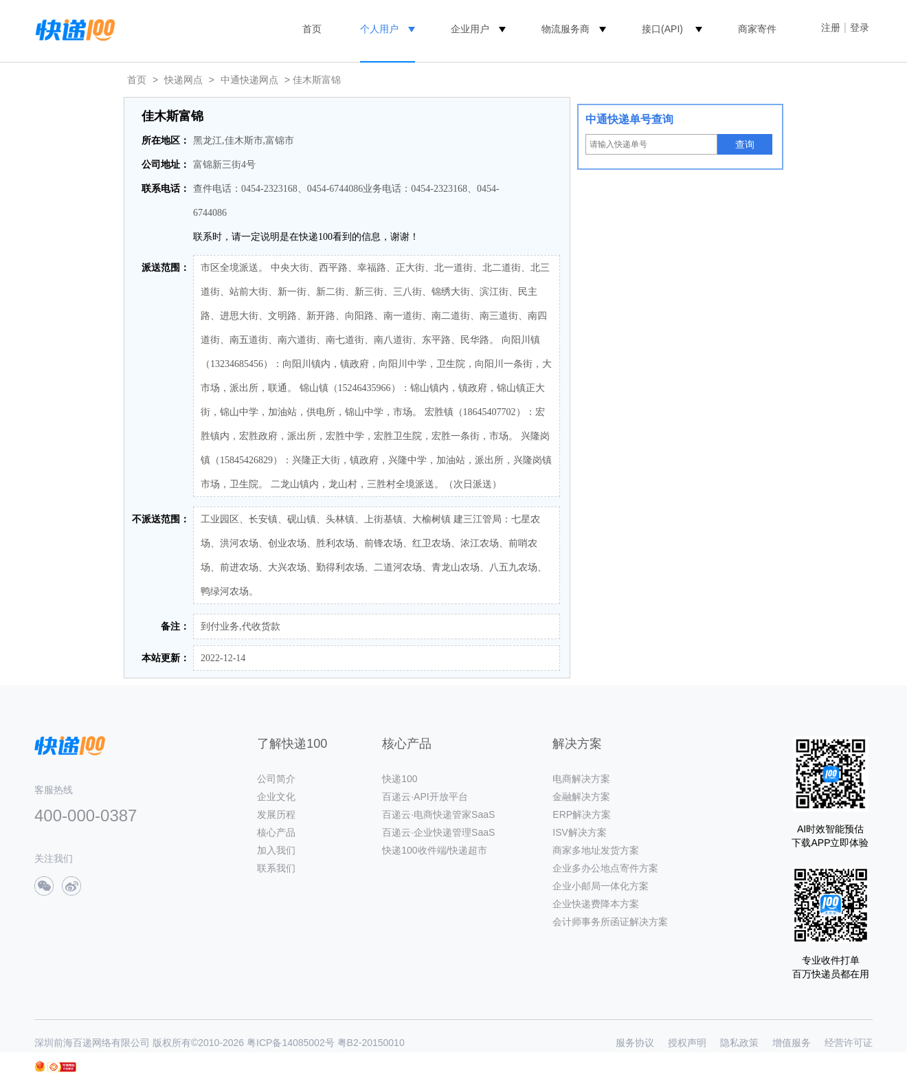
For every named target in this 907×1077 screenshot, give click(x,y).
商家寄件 (757, 28)
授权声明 (687, 1042)
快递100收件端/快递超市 (434, 850)
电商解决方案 (581, 778)
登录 (859, 27)
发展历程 (276, 814)
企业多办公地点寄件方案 (605, 868)
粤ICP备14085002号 (291, 1042)
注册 (830, 27)
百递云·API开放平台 (424, 796)
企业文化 (276, 796)
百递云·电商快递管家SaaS (438, 814)
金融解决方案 (581, 796)
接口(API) (662, 28)
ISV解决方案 (579, 832)
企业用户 (470, 28)
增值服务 (791, 1042)
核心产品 (276, 832)
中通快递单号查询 (629, 119)
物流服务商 (565, 28)
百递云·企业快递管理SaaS (438, 832)
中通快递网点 (249, 79)
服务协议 (635, 1042)
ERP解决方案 (581, 814)
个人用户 (379, 28)
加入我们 (276, 850)
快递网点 (183, 79)
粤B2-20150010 (371, 1042)
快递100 (399, 778)
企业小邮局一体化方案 (600, 885)
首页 (312, 28)
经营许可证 (849, 1042)
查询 (744, 144)
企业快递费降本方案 (595, 903)
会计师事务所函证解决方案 (610, 921)
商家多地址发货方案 (595, 850)
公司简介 (276, 778)
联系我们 (276, 868)
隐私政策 (739, 1042)
